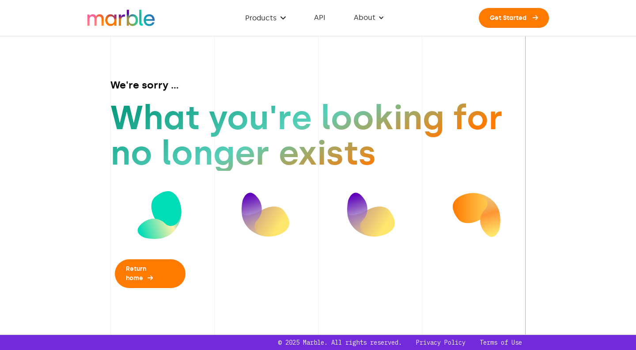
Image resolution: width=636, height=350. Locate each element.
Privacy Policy (441, 342)
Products (265, 18)
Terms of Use (501, 342)
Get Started (514, 18)
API (320, 17)
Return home (139, 273)
